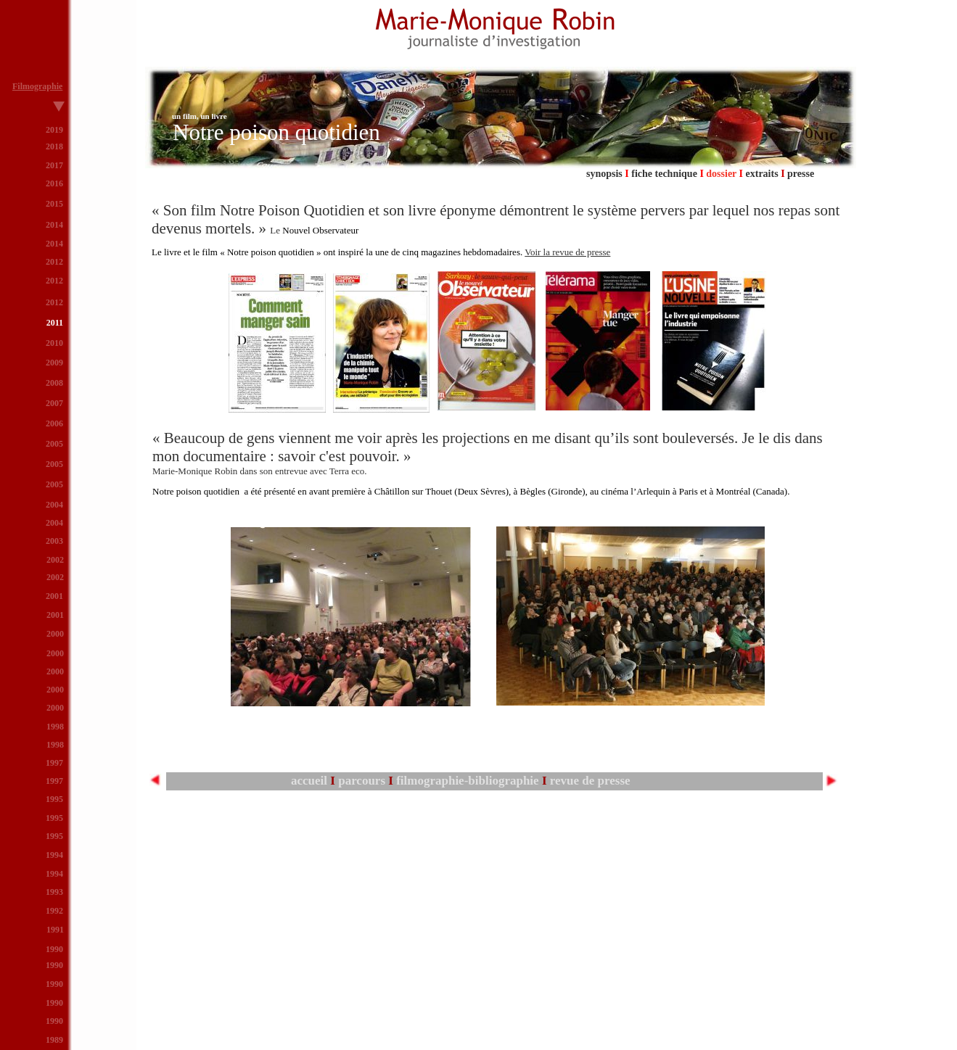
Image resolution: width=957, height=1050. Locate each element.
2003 (54, 541)
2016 (54, 183)
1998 (55, 727)
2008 (54, 383)
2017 (54, 165)
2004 (54, 523)
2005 (54, 484)
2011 (54, 323)
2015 (54, 204)
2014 (54, 244)
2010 (54, 343)
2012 (54, 281)
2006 (54, 423)
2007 (54, 403)
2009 (54, 362)
